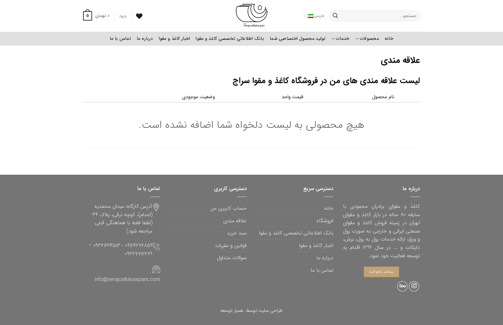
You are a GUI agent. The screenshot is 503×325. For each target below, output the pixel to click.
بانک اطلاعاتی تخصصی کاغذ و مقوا (230, 38)
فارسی (313, 16)
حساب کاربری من (228, 208)
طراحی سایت (270, 310)
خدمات (340, 38)
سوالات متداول (232, 258)
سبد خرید (237, 233)
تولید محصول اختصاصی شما (298, 38)
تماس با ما (120, 38)
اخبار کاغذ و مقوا (174, 38)
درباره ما (145, 38)
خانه (389, 38)
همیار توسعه (231, 310)
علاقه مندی (235, 221)
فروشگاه (325, 221)
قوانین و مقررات (231, 246)
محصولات (367, 38)
